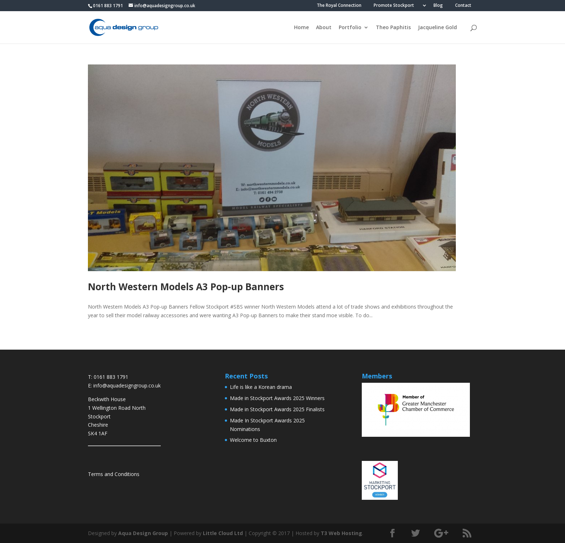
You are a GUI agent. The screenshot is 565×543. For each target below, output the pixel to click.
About (324, 28)
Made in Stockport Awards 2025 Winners (277, 398)
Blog (438, 5)
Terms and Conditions (113, 474)
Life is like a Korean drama (261, 386)
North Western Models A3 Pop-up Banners (186, 286)
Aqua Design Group (143, 533)
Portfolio (350, 28)
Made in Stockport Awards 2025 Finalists (277, 409)
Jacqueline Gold (437, 28)
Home (301, 28)
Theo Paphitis (393, 28)
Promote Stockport (394, 5)
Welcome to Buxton (253, 439)
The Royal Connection (339, 5)
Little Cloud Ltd (223, 533)
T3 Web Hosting (341, 533)
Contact (463, 5)
